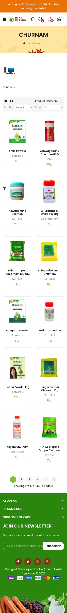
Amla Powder (17, 151)
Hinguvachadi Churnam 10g (50, 388)
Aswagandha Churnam (17, 212)
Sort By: (8, 107)
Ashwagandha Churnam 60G (49, 152)
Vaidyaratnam (50, 219)
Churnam (38, 43)
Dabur (49, 159)
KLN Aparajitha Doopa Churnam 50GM (50, 448)
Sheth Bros (17, 452)
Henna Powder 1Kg (17, 387)
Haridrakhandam (49, 330)
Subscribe (53, 546)
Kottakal (17, 219)
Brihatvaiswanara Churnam (49, 272)
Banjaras (17, 156)
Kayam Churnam (17, 446)
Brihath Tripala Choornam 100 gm (17, 272)
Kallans (49, 455)
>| (54, 479)
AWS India (45, 569)
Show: (38, 107)
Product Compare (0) (49, 101)
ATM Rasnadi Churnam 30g (50, 212)
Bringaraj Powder (17, 330)
